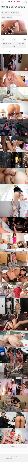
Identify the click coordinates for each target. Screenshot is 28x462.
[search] (25, 1)
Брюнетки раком (15, 12)
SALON (14, 2)
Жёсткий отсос (5, 12)
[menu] (2, 1)
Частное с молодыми (6, 17)
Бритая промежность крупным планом (11, 15)
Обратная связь (13, 456)
